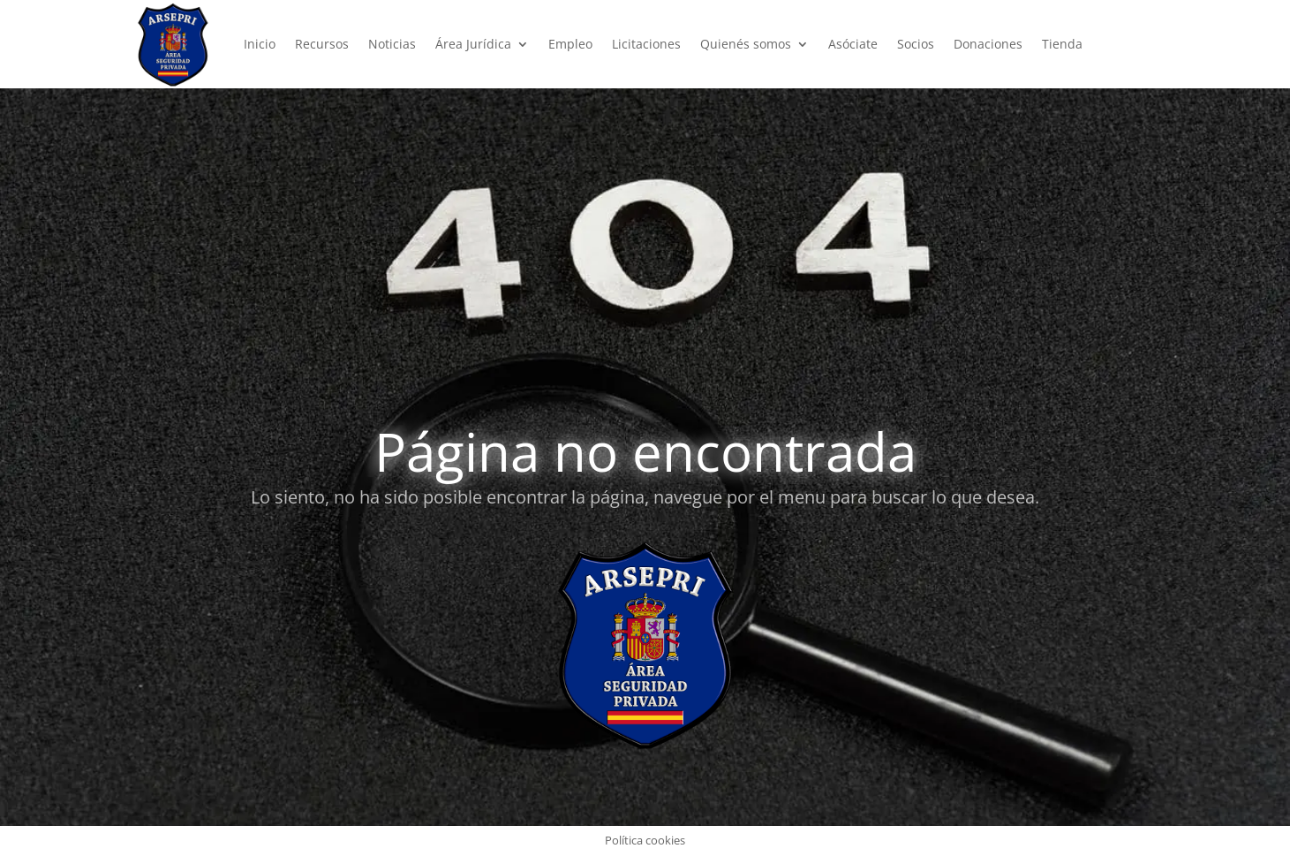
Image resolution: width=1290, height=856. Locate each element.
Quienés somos (745, 43)
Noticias (392, 43)
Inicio (259, 43)
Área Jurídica (473, 43)
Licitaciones (646, 43)
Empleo (570, 43)
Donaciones (988, 43)
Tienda (1062, 43)
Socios (915, 43)
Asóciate (853, 43)
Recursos (322, 43)
